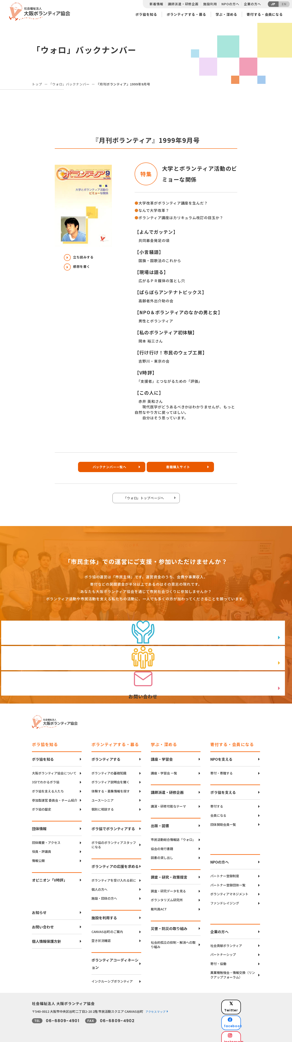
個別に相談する (102, 805)
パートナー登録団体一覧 (227, 881)
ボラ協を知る (146, 14)
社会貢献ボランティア (226, 941)
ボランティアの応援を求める (115, 862)
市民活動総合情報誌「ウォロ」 (173, 835)
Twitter (243, 999)
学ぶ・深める (226, 14)
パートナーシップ (223, 950)
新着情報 (156, 4)
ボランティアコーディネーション (114, 959)
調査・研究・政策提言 (169, 872)
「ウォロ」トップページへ (145, 499)
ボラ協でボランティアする (113, 824)
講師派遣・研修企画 (183, 4)
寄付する (216, 802)
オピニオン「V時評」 (49, 875)
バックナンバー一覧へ (108, 468)
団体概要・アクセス (46, 838)
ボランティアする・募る (186, 14)
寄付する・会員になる (265, 14)
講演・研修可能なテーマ (168, 802)
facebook (244, 1011)
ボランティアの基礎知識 (108, 769)
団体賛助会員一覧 (223, 820)
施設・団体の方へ (104, 894)
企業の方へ (252, 4)
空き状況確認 (101, 936)
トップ (37, 84)
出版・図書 (160, 821)
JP (273, 4)
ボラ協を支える (223, 788)
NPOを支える (221, 755)
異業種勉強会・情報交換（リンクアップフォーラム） (232, 970)
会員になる (218, 811)
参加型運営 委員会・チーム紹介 (54, 796)
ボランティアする (105, 755)
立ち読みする (81, 257)
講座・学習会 (162, 755)
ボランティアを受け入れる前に (113, 876)
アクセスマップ (156, 1007)
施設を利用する (104, 913)
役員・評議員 (41, 847)
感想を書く (79, 269)
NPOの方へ (230, 4)
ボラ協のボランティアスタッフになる (113, 840)
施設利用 (210, 4)
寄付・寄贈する (221, 769)
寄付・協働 (218, 959)
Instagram (244, 1022)
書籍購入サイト (181, 468)
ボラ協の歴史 (41, 805)
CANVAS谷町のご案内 (107, 927)
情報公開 (38, 856)
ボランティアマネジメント (229, 890)
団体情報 (39, 824)
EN (284, 4)
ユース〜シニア (102, 796)
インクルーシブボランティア (112, 977)
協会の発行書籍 (162, 844)
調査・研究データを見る (168, 887)
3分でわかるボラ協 (45, 778)
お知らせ (39, 908)
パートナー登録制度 (224, 872)
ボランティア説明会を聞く (110, 778)
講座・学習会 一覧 (164, 769)
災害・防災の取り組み (169, 924)
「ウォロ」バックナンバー (69, 84)
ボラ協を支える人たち (48, 787)
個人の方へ (99, 885)
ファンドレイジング (224, 899)
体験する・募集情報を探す (110, 787)
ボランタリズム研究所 (167, 896)
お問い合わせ (43, 922)
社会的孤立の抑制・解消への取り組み (173, 940)
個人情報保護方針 (46, 937)
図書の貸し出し (162, 853)
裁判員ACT (159, 905)
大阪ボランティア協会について (54, 769)
